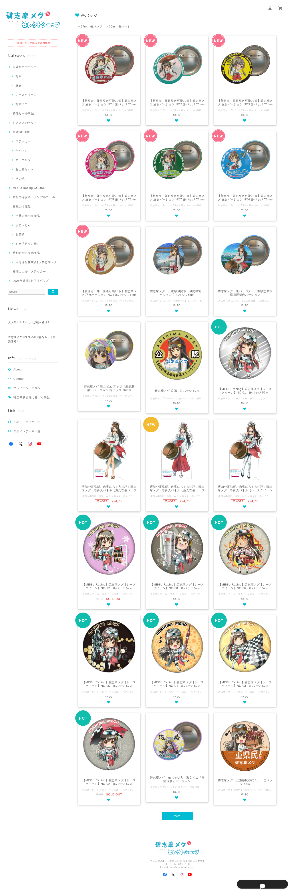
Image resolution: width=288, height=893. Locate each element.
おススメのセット (25, 122)
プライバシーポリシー (28, 388)
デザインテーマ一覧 (27, 431)
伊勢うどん (23, 225)
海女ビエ (22, 104)
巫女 (19, 85)
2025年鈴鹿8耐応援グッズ (31, 280)
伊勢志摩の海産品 (28, 215)
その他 (20, 178)
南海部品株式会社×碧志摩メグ (36, 262)
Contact (18, 378)
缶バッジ (22, 150)
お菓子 (20, 234)
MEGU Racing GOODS (29, 188)
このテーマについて (27, 422)
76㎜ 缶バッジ (118, 26)
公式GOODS (21, 132)
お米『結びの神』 (28, 243)
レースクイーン (26, 94)
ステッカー (23, 141)
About (17, 369)
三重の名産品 (22, 206)
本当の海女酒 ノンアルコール (34, 197)
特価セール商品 (23, 113)
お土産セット (25, 169)
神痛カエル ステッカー (29, 271)
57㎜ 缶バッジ (90, 26)
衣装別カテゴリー (25, 67)
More (177, 816)
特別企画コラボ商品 (26, 253)
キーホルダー (25, 160)
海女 (19, 76)
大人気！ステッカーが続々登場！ (29, 322)
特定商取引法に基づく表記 (31, 397)
